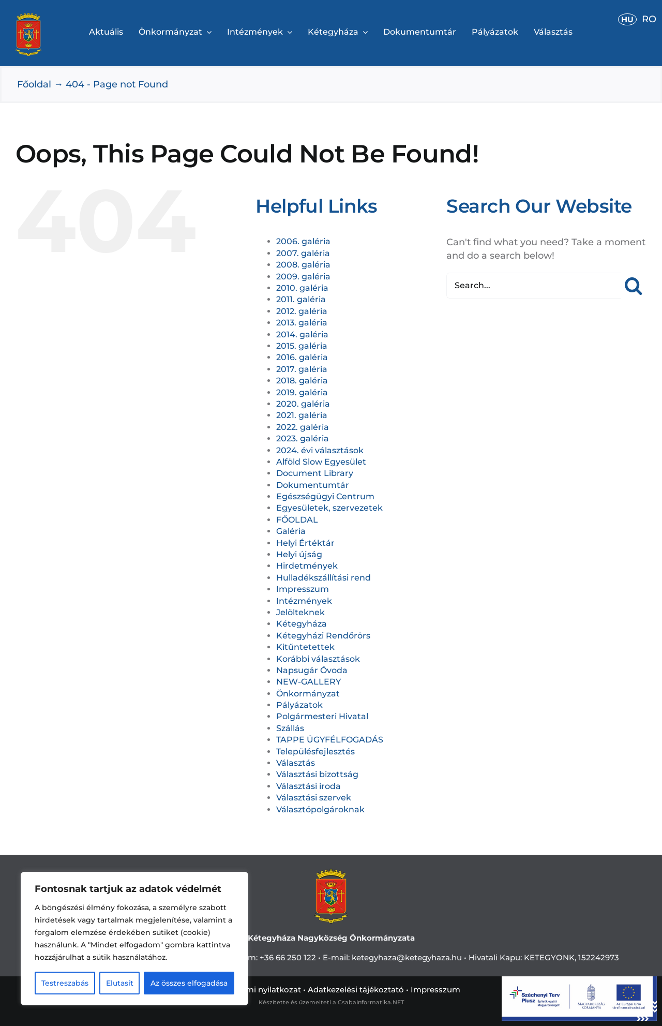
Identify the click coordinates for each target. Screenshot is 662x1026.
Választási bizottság (317, 774)
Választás (295, 763)
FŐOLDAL (297, 520)
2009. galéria (303, 276)
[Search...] (533, 286)
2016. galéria (302, 357)
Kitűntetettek (305, 647)
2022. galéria (302, 427)
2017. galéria (301, 369)
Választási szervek (313, 797)
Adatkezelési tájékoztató (356, 989)
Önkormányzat (308, 693)
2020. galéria (303, 404)
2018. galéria (302, 380)
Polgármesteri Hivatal (322, 716)
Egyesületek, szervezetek (329, 508)
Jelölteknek (300, 612)
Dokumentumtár (312, 485)
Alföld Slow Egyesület (321, 462)
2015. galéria (301, 346)
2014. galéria (302, 334)
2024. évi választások (320, 450)
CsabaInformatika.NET (371, 1002)
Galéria (291, 531)
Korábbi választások (318, 659)
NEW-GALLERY (308, 682)
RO (649, 19)
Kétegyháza (301, 624)
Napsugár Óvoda (312, 670)
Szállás (290, 728)
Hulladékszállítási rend (323, 578)
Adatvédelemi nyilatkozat (251, 989)
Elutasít (119, 983)
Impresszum (302, 589)
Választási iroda (308, 786)
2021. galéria (301, 415)
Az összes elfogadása (189, 983)
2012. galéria (301, 311)
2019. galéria (302, 392)
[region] (134, 938)
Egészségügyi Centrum (325, 496)
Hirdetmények (307, 566)
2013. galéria (301, 323)
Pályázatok (299, 705)
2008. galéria (303, 265)
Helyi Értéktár (305, 543)
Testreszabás (64, 983)
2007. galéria (303, 253)
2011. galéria (301, 299)
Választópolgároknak (320, 809)
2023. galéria (302, 438)
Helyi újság (299, 554)
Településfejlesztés (315, 751)
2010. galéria (302, 288)
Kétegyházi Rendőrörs (323, 636)
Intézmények (304, 601)
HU (627, 19)
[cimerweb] (28, 17)
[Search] (633, 286)
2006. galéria (303, 241)
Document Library (314, 473)
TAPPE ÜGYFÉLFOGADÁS (329, 740)
